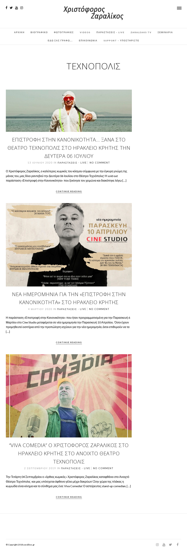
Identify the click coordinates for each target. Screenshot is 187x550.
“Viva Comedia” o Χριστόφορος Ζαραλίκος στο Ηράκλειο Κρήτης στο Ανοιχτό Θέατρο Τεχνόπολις (69, 453)
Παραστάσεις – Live (110, 32)
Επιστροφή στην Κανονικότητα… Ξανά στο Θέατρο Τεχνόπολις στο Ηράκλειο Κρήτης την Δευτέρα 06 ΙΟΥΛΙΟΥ (68, 147)
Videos (85, 32)
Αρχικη (19, 32)
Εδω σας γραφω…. (60, 40)
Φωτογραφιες (64, 32)
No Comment (100, 162)
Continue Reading (69, 191)
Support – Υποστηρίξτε (121, 40)
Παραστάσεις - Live (72, 162)
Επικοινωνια (88, 40)
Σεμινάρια (165, 32)
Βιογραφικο (39, 32)
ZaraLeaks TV (141, 32)
